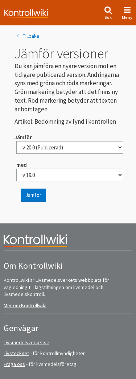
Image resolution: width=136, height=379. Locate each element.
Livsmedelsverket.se (26, 342)
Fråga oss (14, 364)
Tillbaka (27, 36)
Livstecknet (16, 353)
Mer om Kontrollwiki (25, 305)
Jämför (33, 194)
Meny (127, 13)
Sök (108, 13)
